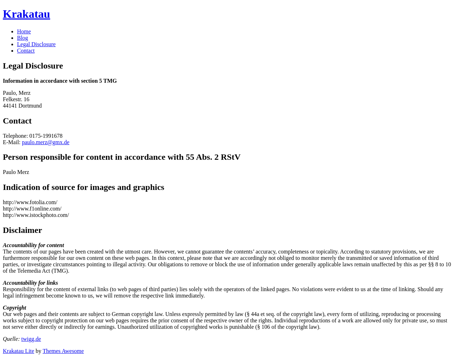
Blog (22, 38)
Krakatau (26, 13)
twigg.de (31, 339)
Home (24, 31)
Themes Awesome (63, 351)
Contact (26, 51)
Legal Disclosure (36, 44)
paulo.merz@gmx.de (46, 142)
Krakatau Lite (18, 351)
